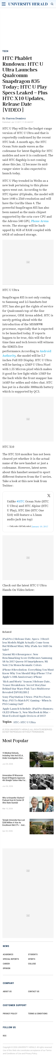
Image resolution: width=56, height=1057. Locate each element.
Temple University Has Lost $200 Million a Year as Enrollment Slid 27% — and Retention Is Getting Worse (13, 822)
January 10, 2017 (40, 526)
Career (6, 963)
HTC (16, 722)
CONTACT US (33, 991)
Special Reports (11, 959)
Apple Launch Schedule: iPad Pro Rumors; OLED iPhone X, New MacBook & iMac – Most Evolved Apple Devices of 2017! (27, 712)
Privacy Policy (31, 1053)
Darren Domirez (16, 118)
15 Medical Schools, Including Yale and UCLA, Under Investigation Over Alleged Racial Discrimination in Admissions (14, 755)
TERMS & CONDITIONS (37, 1013)
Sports (31, 959)
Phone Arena (40, 221)
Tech (5, 51)
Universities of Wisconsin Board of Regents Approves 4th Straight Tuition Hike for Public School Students (13, 778)
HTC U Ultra (28, 722)
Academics (8, 954)
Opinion (6, 968)
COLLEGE (32, 963)
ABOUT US (7, 991)
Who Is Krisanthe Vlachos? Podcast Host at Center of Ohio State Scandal (13, 800)
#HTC (20, 501)
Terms (49, 1050)
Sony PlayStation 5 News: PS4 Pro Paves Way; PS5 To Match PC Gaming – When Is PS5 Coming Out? (26, 700)
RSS (4, 1035)
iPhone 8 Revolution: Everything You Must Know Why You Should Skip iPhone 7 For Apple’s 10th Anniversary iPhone (28, 673)
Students (33, 954)
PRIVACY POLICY (10, 1013)
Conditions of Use (13, 1053)
